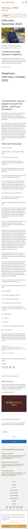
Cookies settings (14, 522)
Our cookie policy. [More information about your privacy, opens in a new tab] (6, 518)
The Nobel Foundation (7, 453)
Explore (14, 441)
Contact (14, 484)
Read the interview (5, 67)
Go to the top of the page (6, 353)
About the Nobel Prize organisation (12, 449)
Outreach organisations (7, 470)
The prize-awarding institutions (9, 462)
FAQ (14, 487)
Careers (14, 501)
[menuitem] (14, 482)
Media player (14, 498)
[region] (14, 519)
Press (14, 481)
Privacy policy (14, 490)
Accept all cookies (14, 526)
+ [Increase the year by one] (24, 436)
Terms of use (14, 492)
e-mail (3, 340)
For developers (14, 495)
